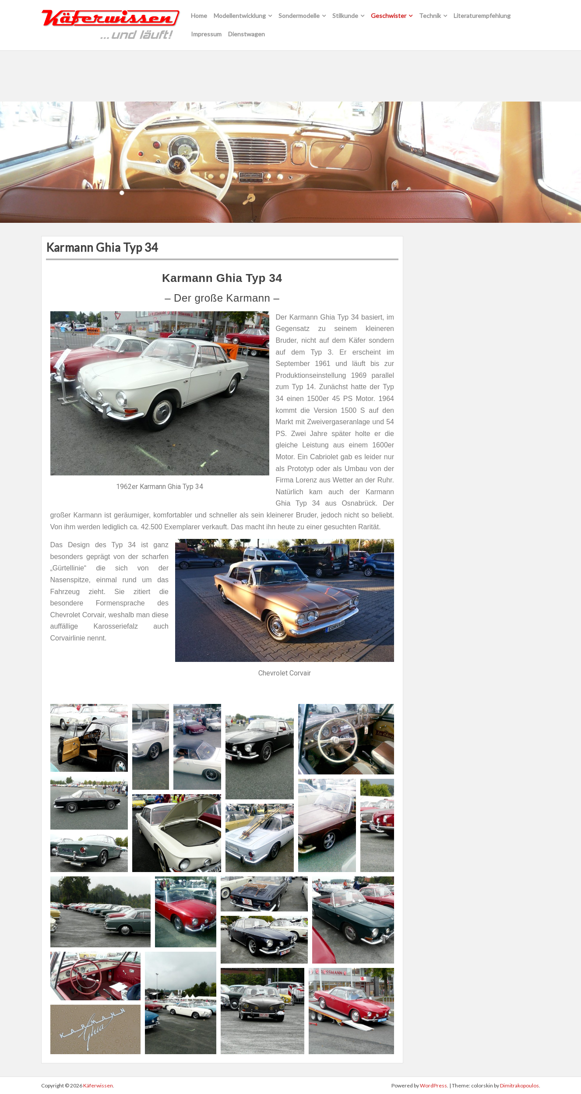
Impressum (206, 34)
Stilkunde (345, 15)
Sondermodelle (299, 15)
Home (199, 15)
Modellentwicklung (240, 15)
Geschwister (388, 15)
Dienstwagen (246, 34)
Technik (430, 15)
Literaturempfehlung (482, 15)
